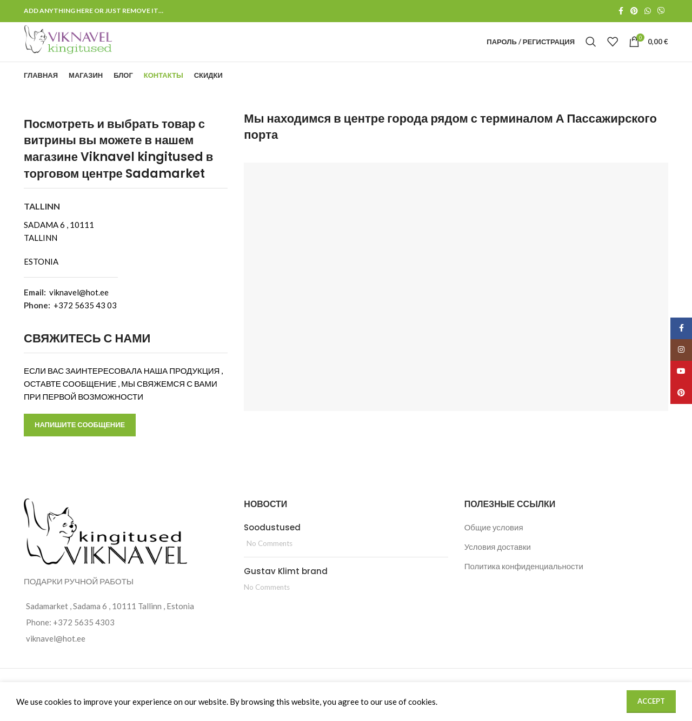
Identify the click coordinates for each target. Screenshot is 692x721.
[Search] (591, 51)
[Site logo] (91, 50)
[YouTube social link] (681, 371)
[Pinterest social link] (634, 11)
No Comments (269, 560)
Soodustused (272, 544)
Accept (651, 701)
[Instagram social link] (681, 350)
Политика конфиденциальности (523, 583)
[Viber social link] (661, 11)
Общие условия (493, 544)
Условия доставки (497, 564)
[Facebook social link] (620, 11)
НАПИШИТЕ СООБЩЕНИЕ (80, 442)
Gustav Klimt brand (286, 588)
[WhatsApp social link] (647, 11)
